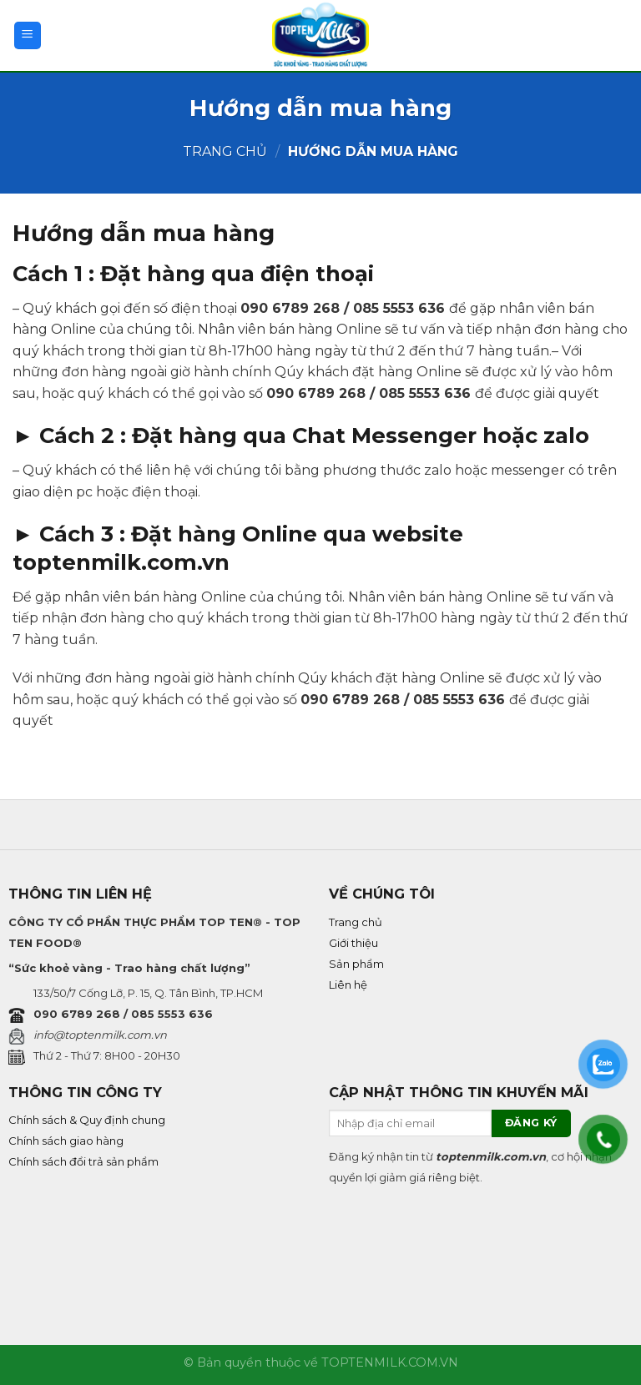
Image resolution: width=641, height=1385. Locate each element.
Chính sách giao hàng (66, 1140)
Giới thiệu (353, 942)
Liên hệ (348, 984)
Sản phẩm (356, 963)
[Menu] (28, 35)
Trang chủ (225, 151)
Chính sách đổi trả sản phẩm (83, 1161)
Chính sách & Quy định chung (86, 1119)
